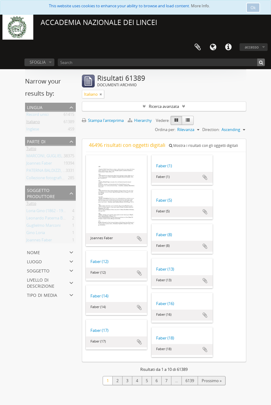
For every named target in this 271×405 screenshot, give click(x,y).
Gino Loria (35, 233)
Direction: (211, 129)
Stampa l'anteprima (103, 120)
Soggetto (38, 270)
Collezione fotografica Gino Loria (55, 179)
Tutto (31, 149)
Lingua (213, 47)
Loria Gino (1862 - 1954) (47, 212)
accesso (252, 47)
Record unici (37, 115)
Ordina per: (165, 129)
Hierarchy (140, 120)
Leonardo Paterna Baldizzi (50, 219)
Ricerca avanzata (164, 106)
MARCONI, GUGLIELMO (47, 157)
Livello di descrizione (40, 282)
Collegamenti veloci (228, 47)
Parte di (36, 141)
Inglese (32, 130)
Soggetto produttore (41, 193)
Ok (253, 7)
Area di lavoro (197, 47)
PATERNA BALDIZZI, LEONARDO (55, 171)
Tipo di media (42, 294)
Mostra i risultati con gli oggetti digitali (203, 145)
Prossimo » (212, 380)
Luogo (34, 261)
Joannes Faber (39, 164)
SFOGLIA (38, 62)
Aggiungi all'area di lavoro (139, 239)
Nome (33, 252)
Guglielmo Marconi (43, 226)
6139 (189, 380)
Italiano (33, 123)
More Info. (200, 6)
